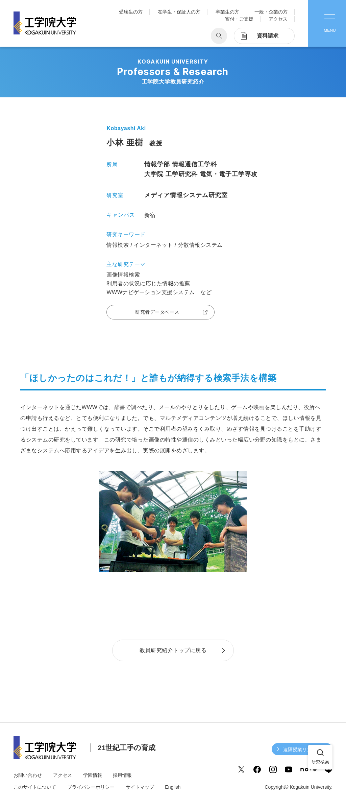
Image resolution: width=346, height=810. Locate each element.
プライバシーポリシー (91, 787)
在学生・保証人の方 (179, 12)
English (172, 787)
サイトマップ (140, 787)
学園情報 (92, 775)
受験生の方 (131, 12)
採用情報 (122, 775)
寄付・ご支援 (239, 19)
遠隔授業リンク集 (302, 749)
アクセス (278, 19)
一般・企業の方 (271, 12)
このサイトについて (35, 787)
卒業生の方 (227, 12)
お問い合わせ (28, 775)
